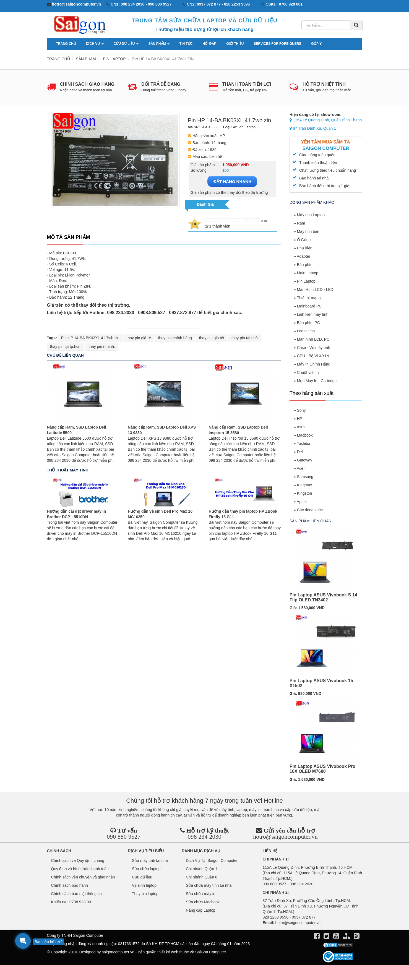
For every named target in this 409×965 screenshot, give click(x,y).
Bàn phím (305, 264)
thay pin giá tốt (211, 338)
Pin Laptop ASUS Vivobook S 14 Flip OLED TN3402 (323, 597)
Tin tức (186, 44)
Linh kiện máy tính (313, 314)
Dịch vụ (95, 44)
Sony (301, 410)
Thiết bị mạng (309, 298)
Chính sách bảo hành (69, 885)
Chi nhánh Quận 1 (201, 869)
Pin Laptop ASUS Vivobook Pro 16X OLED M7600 (322, 769)
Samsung (305, 476)
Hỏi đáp (210, 44)
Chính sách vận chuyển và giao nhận (83, 877)
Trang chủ (66, 44)
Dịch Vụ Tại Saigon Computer (212, 860)
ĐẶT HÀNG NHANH (232, 181)
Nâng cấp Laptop (200, 910)
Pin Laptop (306, 281)
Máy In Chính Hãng (313, 364)
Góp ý (316, 44)
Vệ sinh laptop (144, 885)
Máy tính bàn (308, 231)
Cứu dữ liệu (126, 44)
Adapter (303, 256)
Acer (301, 468)
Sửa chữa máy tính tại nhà (208, 885)
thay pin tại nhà (244, 338)
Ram (301, 223)
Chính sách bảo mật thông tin (76, 893)
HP (299, 418)
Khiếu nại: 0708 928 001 (72, 902)
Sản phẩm (159, 44)
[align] (347, 937)
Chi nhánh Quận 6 (201, 877)
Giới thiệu (235, 44)
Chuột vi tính (308, 372)
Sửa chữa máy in (200, 893)
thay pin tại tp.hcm (66, 346)
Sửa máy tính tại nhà (150, 860)
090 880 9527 (123, 836)
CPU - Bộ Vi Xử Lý (313, 356)
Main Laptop (307, 273)
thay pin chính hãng (175, 338)
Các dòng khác (310, 510)
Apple (302, 501)
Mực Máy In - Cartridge (317, 381)
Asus (301, 427)
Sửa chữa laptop (146, 869)
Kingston (304, 493)
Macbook (305, 435)
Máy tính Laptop (311, 215)
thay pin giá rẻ (139, 338)
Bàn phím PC (308, 322)
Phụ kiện (304, 248)
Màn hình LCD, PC (313, 339)
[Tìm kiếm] (356, 25)
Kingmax (304, 485)
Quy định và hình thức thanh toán (80, 869)
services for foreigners (277, 44)
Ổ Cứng (304, 240)
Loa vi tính (306, 331)
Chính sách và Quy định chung (77, 860)
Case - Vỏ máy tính (313, 347)
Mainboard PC (309, 306)
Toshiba (303, 443)
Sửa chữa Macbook (203, 902)
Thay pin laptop (145, 893)
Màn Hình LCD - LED (315, 289)
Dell (300, 452)
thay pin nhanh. (101, 346)
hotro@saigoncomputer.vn (285, 836)
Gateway (304, 460)
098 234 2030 (204, 836)
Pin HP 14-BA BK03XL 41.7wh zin (90, 338)
